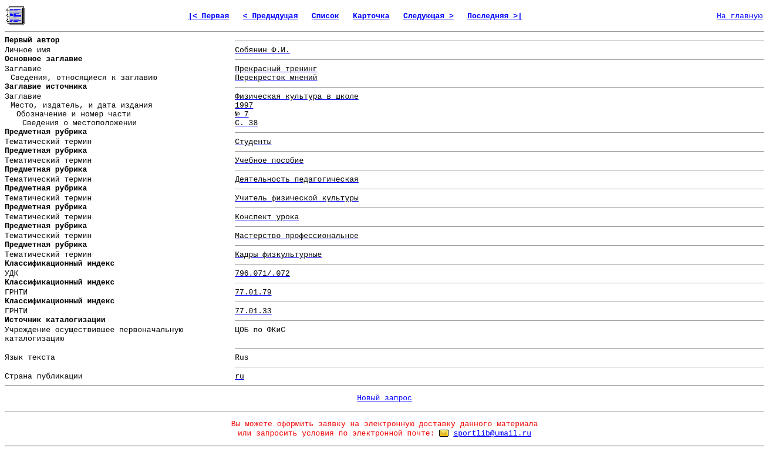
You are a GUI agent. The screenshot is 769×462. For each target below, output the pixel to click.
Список (325, 16)
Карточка (371, 16)
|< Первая (208, 16)
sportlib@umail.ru (492, 433)
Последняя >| (494, 16)
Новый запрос (384, 398)
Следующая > (428, 16)
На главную (740, 16)
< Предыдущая (270, 16)
